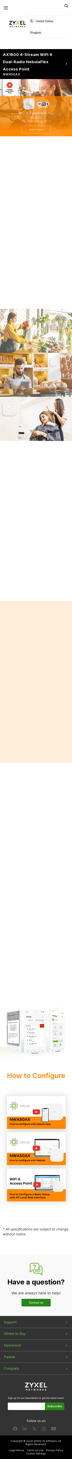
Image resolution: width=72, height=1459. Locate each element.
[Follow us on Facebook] (15, 1429)
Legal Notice (16, 1450)
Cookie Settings (36, 1453)
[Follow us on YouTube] (53, 1429)
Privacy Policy (54, 1450)
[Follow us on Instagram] (44, 1429)
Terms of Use (35, 1450)
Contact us (36, 1302)
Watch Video (36, 129)
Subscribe (54, 1406)
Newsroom (12, 1345)
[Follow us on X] (34, 1429)
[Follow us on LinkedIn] (25, 1429)
